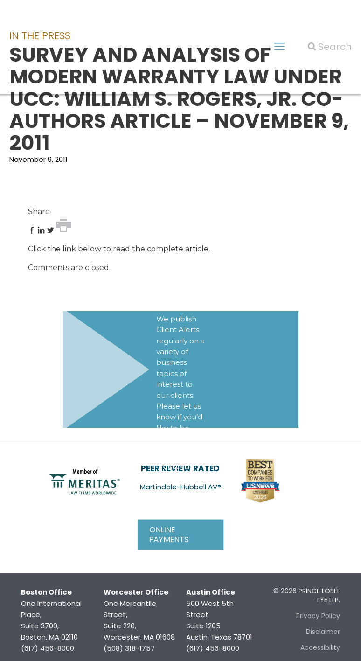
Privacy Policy (318, 615)
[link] (84, 480)
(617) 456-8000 (47, 648)
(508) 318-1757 (129, 648)
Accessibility (320, 647)
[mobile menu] (279, 47)
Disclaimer (323, 631)
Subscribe (176, 466)
